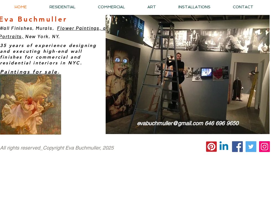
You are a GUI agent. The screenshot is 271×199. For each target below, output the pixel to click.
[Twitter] (251, 146)
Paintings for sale (29, 72)
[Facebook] (237, 146)
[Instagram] (264, 146)
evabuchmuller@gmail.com (170, 123)
